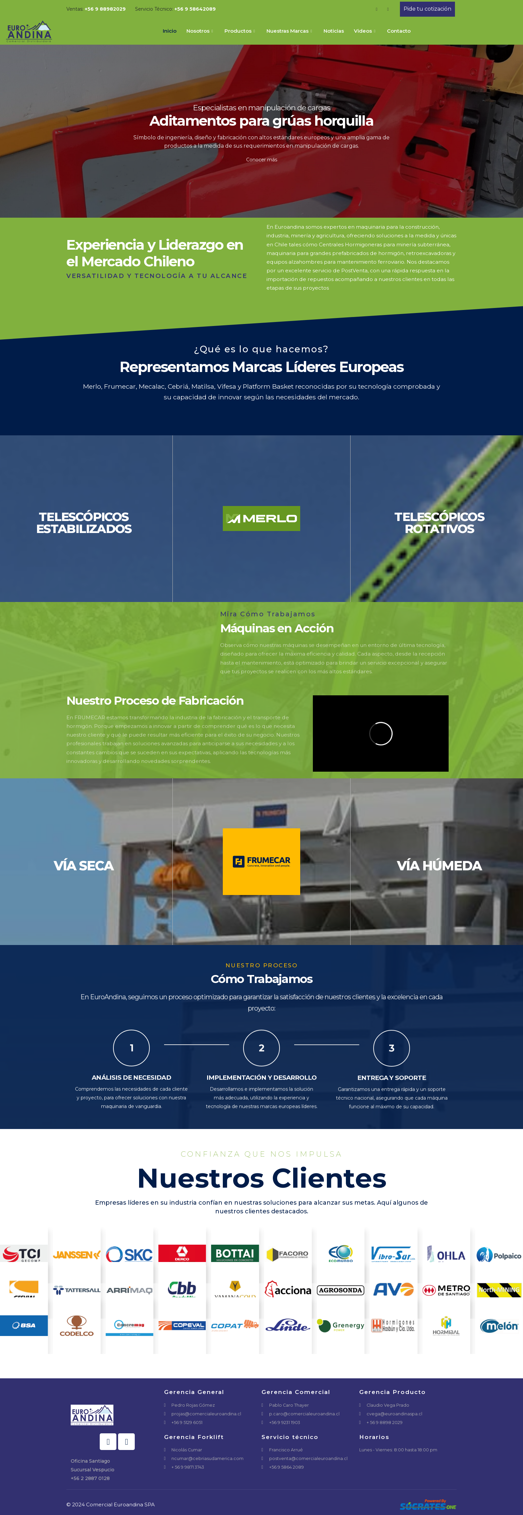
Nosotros (200, 31)
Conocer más (261, 159)
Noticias (334, 31)
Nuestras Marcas (290, 31)
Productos (240, 31)
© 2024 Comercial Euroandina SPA (110, 1504)
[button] (427, 9)
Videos (365, 31)
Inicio (169, 31)
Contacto (399, 31)
